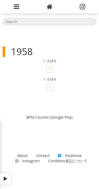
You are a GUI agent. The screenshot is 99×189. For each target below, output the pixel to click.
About (22, 155)
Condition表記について (67, 160)
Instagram (27, 160)
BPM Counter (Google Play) (49, 117)
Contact (42, 155)
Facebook (69, 155)
